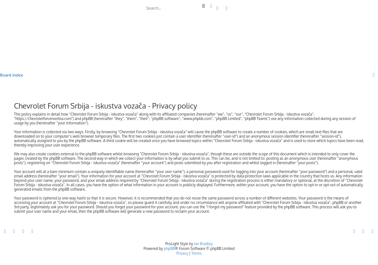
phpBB (169, 248)
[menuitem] (218, 8)
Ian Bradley (203, 243)
